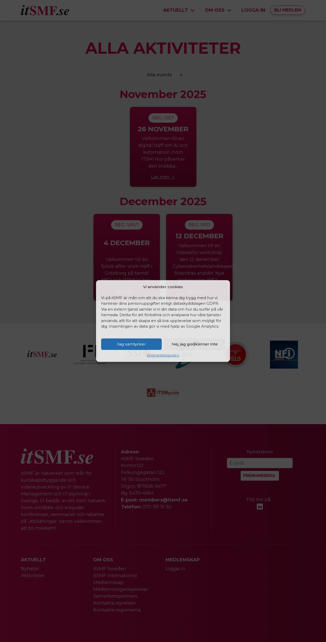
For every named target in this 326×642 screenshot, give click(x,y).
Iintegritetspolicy (163, 355)
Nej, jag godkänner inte (195, 344)
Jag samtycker (131, 344)
